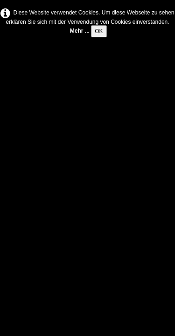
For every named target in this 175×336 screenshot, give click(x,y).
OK (99, 31)
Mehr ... (80, 31)
